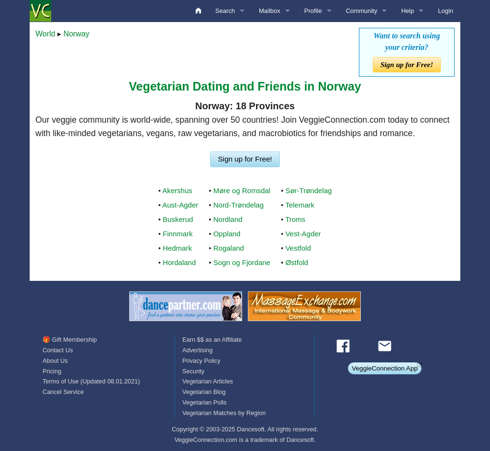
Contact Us (58, 350)
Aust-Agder (180, 205)
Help (407, 10)
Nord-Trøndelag (238, 205)
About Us (55, 360)
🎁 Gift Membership (70, 339)
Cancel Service (63, 391)
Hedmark (177, 248)
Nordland (228, 219)
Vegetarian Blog (203, 391)
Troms (295, 219)
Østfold (296, 262)
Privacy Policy (201, 360)
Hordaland (179, 262)
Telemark (299, 205)
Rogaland (228, 248)
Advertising (197, 350)
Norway (76, 34)
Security (193, 371)
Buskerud (178, 219)
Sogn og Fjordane (241, 262)
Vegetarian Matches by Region (224, 412)
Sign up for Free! (406, 64)
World (45, 34)
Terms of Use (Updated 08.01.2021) (91, 381)
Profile (313, 10)
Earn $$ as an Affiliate (212, 339)
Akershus (177, 190)
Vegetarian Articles (207, 381)
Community (362, 10)
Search (225, 10)
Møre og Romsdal (241, 190)
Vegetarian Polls (204, 402)
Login (445, 10)
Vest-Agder (303, 234)
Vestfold (298, 248)
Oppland (227, 234)
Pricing (52, 371)
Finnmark (178, 234)
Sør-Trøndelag (308, 190)
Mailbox (269, 10)
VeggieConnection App (385, 368)
